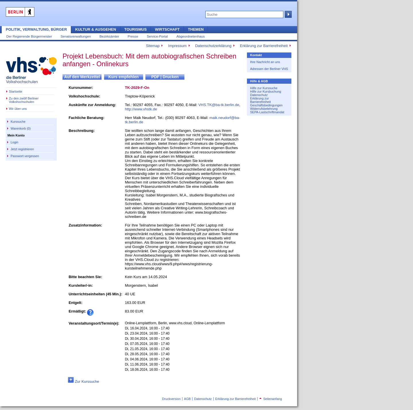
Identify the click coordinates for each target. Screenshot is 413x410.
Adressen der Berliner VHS (269, 69)
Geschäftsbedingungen (266, 105)
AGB (187, 399)
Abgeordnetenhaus (190, 36)
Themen (196, 29)
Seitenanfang (270, 399)
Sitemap (153, 46)
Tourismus (135, 29)
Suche (287, 14)
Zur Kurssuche (87, 381)
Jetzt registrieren (22, 149)
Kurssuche (18, 121)
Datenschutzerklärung (213, 46)
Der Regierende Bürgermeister (29, 36)
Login (14, 142)
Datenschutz (259, 95)
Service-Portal (157, 36)
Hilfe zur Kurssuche (263, 88)
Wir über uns (18, 108)
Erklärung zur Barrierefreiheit (264, 46)
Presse (133, 36)
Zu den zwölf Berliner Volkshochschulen (23, 100)
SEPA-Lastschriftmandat (267, 112)
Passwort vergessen (25, 156)
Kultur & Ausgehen (95, 29)
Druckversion (171, 399)
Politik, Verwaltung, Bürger (36, 29)
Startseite (15, 91)
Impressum (177, 46)
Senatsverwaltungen (76, 36)
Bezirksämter (109, 36)
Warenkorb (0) (21, 128)
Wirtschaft (167, 29)
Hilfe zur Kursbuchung (265, 91)
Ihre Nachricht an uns (265, 62)
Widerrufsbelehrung (264, 108)
